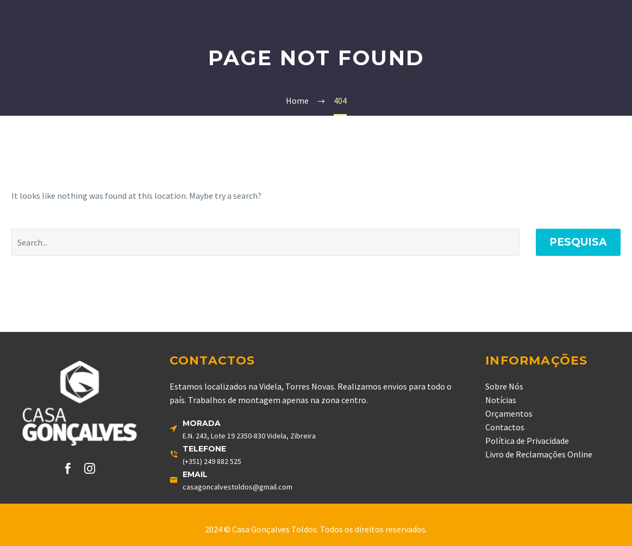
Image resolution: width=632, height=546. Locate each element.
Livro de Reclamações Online (538, 454)
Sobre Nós (504, 386)
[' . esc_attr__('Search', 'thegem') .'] (265, 242)
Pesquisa (578, 242)
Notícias (500, 399)
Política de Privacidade (527, 440)
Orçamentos (509, 413)
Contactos (504, 427)
